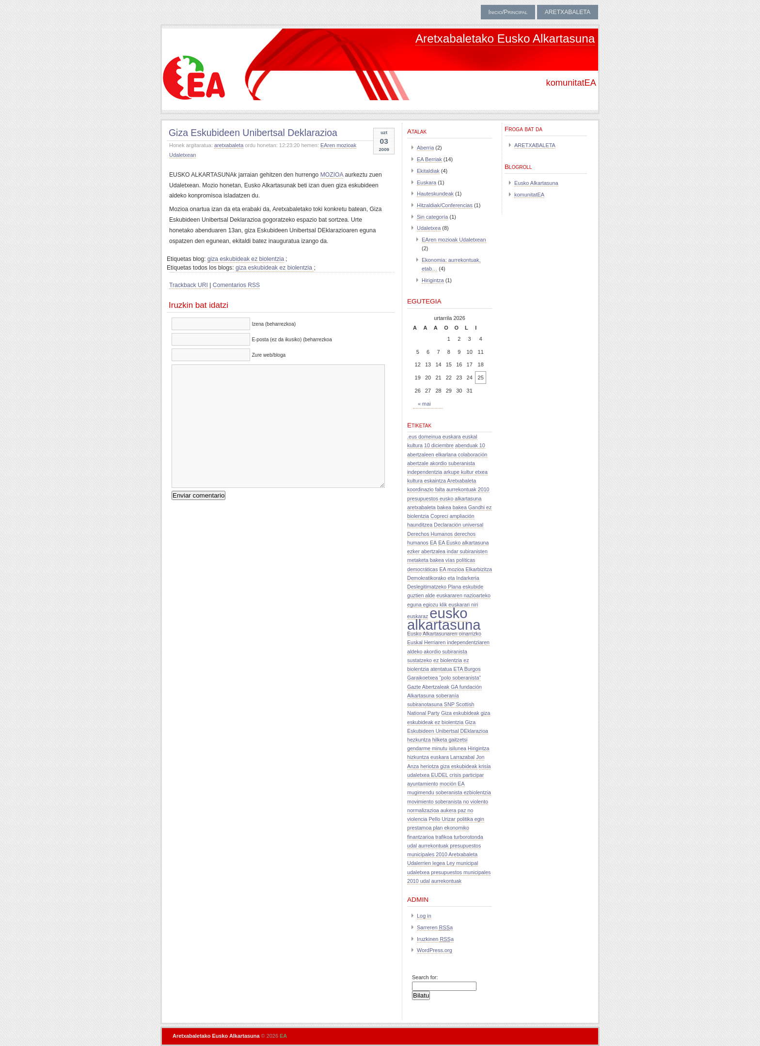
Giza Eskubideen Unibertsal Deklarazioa (253, 132)
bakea (444, 507)
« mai (424, 404)
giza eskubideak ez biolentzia (245, 259)
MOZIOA (331, 174)
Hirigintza (433, 280)
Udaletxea (429, 228)
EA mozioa (451, 569)
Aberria (425, 148)
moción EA (452, 784)
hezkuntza (419, 740)
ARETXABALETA (567, 12)
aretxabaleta (228, 145)
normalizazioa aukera (431, 810)
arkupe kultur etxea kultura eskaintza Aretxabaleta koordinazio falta (447, 480)
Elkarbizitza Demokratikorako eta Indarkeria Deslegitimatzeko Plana (449, 578)
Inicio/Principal (508, 12)
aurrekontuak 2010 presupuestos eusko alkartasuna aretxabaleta (448, 498)
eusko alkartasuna (444, 619)
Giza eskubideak (460, 713)
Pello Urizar (442, 819)
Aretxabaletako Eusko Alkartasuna (505, 38)
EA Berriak (429, 159)
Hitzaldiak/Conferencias (445, 205)
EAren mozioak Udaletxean (454, 240)
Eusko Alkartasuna (536, 183)
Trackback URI (188, 285)
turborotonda (468, 837)
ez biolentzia (447, 660)
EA (433, 543)
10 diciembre (439, 445)
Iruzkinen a (435, 939)
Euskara (426, 182)
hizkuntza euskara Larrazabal (441, 757)
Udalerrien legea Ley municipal (442, 863)
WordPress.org (434, 950)
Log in (424, 916)
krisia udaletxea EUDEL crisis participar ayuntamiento (449, 775)
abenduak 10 (470, 445)
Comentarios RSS (236, 285)
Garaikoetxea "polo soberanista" (444, 678)
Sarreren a (435, 927)
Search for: (425, 977)
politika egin (470, 819)
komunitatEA (529, 194)
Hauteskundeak (435, 194)
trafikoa (443, 837)
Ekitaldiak (428, 171)
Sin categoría (432, 217)
